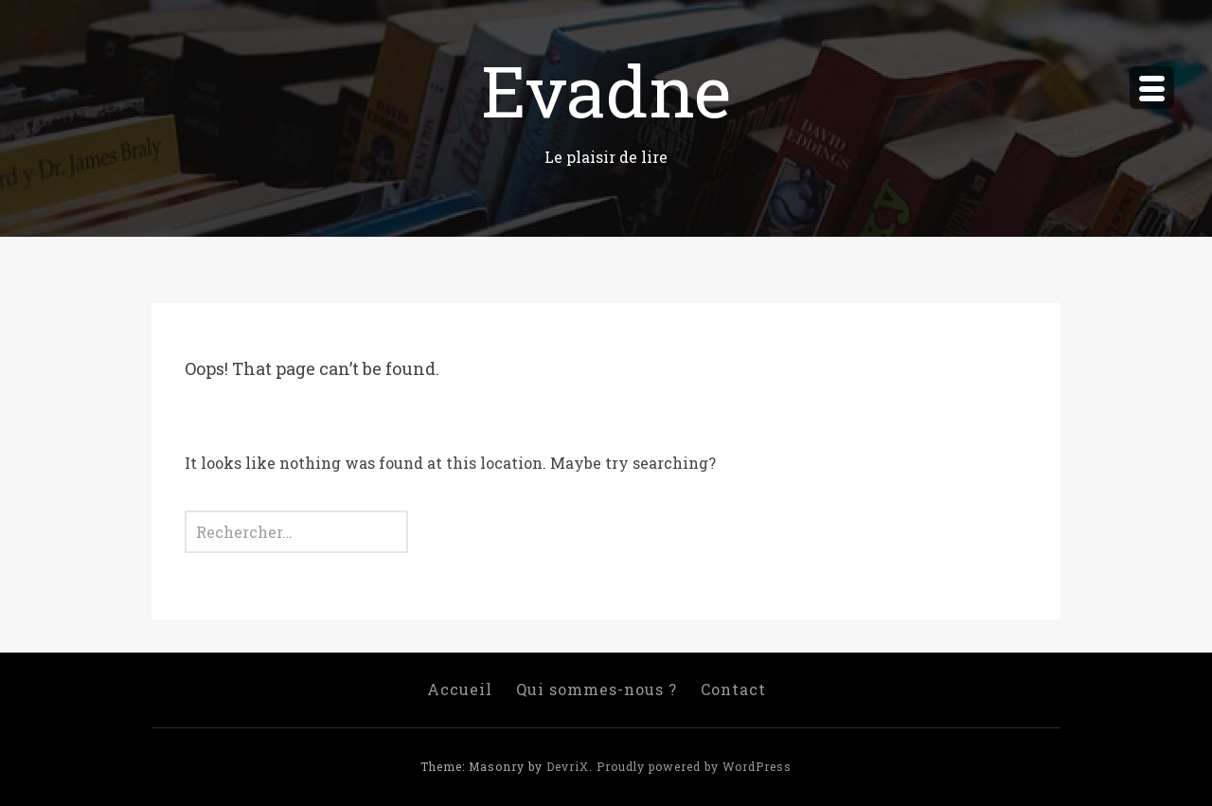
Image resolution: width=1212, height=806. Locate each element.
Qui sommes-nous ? (596, 689)
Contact (733, 689)
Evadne (606, 89)
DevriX (567, 766)
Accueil (459, 689)
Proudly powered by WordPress (694, 766)
